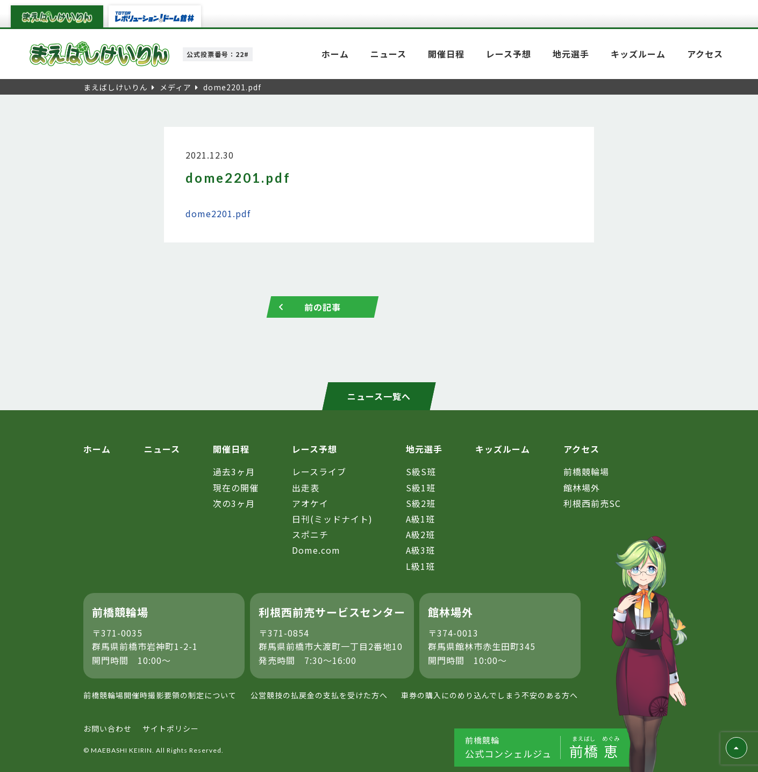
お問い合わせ (107, 728)
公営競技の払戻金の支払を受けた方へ (319, 695)
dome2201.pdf (218, 213)
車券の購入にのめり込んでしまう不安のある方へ (489, 695)
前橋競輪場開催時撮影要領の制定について (160, 695)
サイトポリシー (170, 728)
